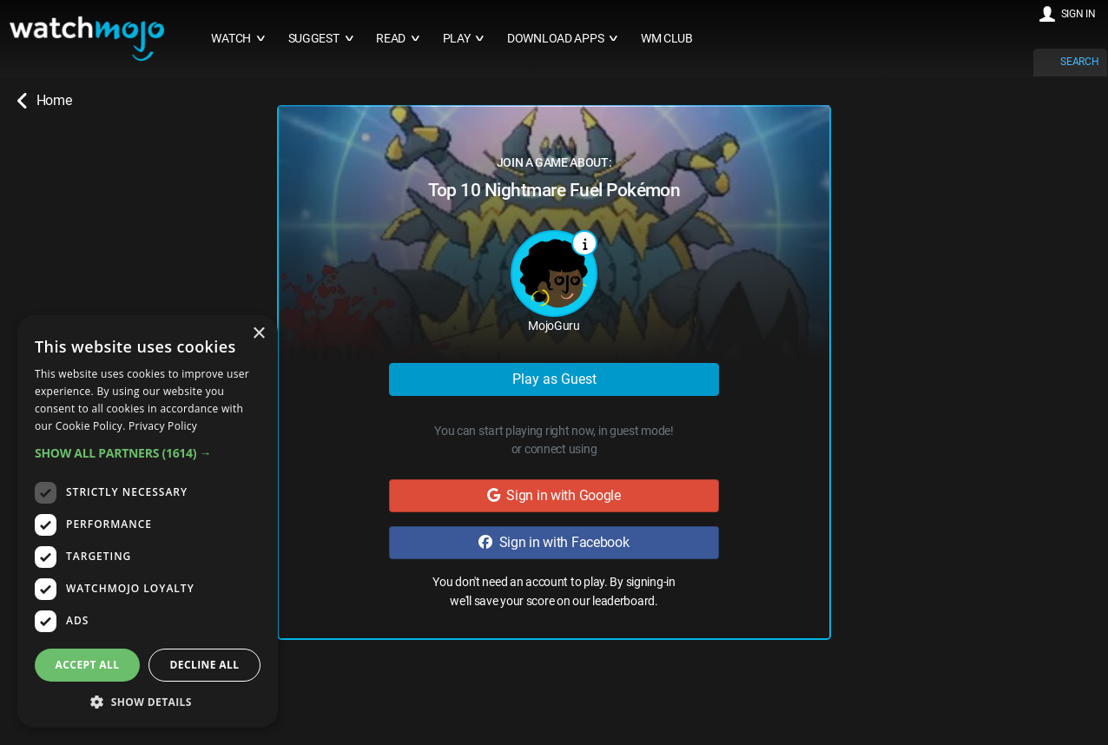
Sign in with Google (554, 495)
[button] (148, 453)
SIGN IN (1078, 14)
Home (44, 100)
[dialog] (147, 521)
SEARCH (1079, 62)
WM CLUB (667, 38)
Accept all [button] (88, 664)
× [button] (258, 333)
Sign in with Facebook (553, 542)
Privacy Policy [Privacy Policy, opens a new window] (163, 426)
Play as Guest (554, 379)
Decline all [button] (205, 664)
